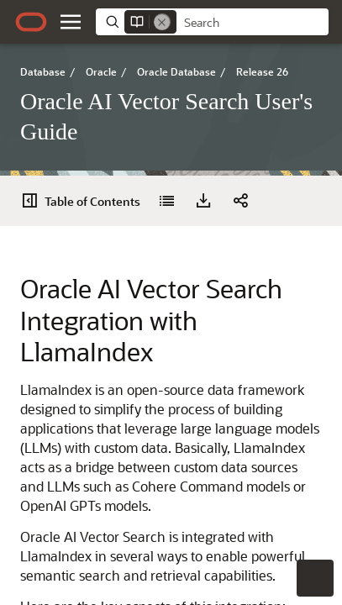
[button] (70, 21)
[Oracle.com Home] (31, 21)
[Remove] (162, 22)
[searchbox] (252, 22)
